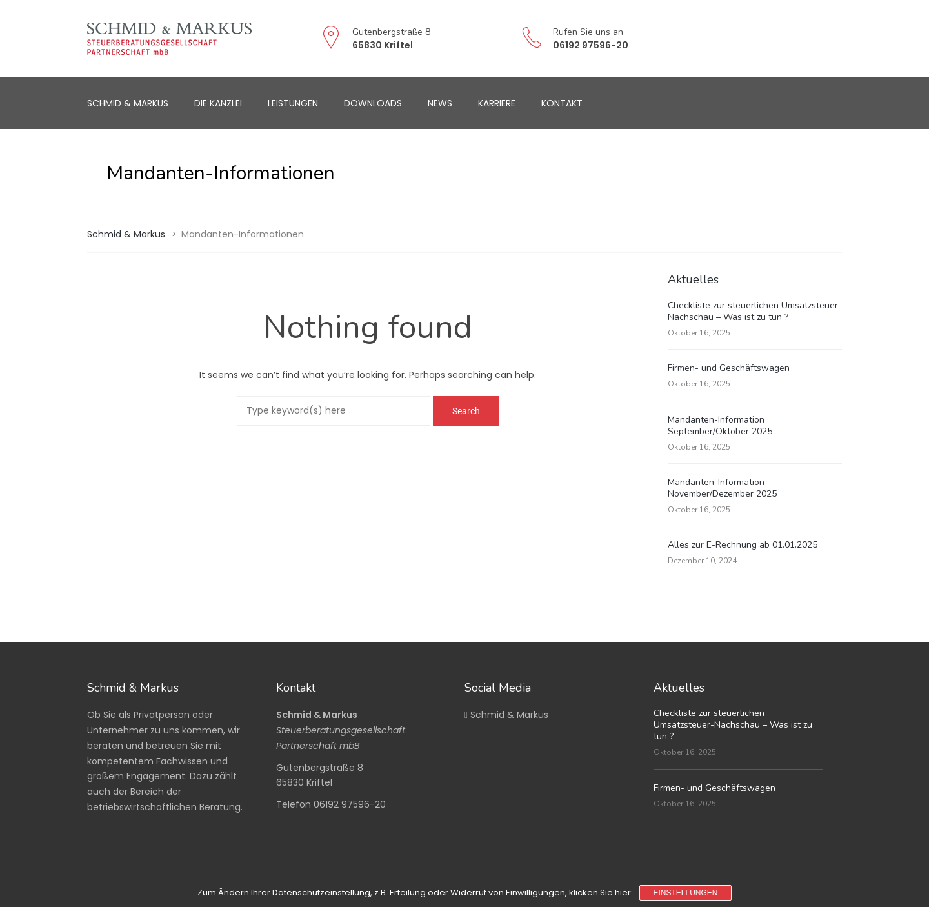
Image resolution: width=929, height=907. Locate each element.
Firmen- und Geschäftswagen (729, 368)
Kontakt (562, 103)
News (440, 103)
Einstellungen (685, 892)
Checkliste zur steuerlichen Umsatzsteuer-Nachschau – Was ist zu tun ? (755, 311)
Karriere (496, 103)
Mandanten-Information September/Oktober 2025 (720, 425)
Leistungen (293, 103)
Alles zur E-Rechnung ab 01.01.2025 (742, 545)
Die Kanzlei (218, 103)
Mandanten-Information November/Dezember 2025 (722, 488)
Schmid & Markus (127, 103)
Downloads (373, 103)
